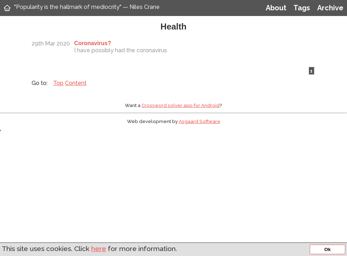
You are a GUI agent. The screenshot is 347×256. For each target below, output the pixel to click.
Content (76, 83)
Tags (301, 8)
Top (58, 83)
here (98, 248)
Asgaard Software (199, 121)
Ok (327, 249)
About (276, 8)
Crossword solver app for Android (181, 105)
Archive (330, 8)
